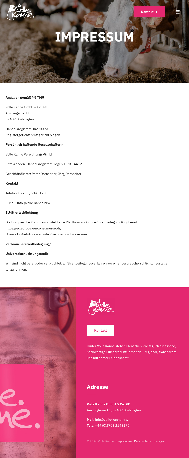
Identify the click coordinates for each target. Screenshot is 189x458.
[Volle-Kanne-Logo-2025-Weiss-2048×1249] (20, 4)
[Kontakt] (149, 11)
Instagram (160, 441)
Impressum (124, 441)
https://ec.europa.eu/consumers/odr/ (34, 228)
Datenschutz (142, 441)
